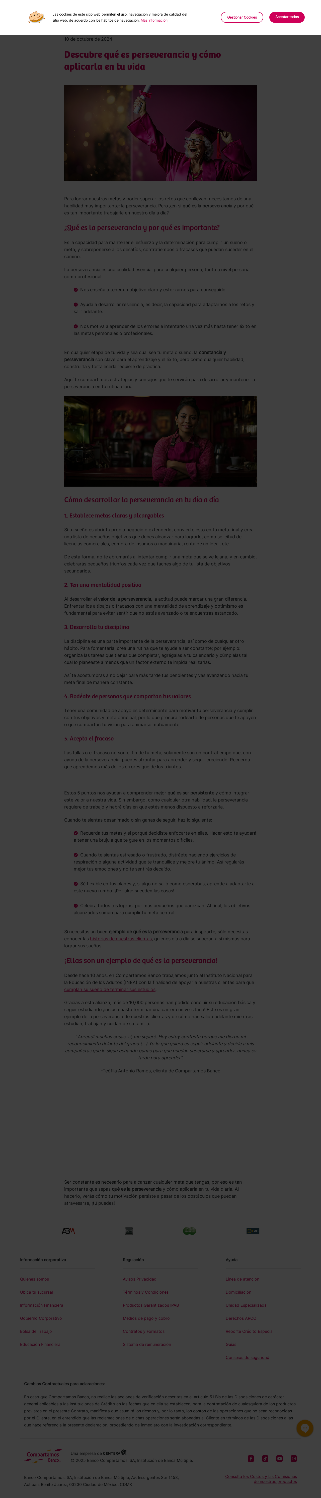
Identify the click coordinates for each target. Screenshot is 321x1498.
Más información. (155, 20)
